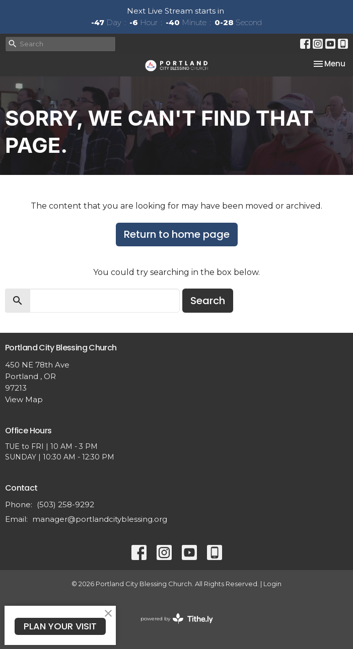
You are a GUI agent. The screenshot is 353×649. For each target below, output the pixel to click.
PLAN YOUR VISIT (60, 626)
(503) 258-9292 (65, 504)
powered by (176, 618)
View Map (24, 399)
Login (272, 584)
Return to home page (177, 234)
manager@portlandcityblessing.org (99, 519)
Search (207, 301)
